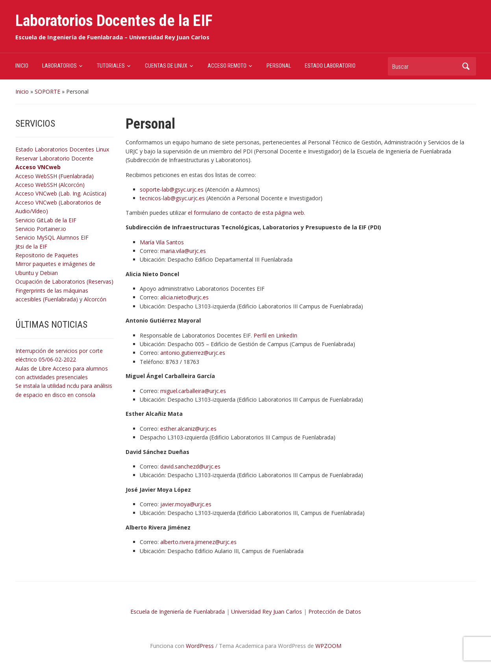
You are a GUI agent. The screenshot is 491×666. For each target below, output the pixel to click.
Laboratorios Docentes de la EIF (114, 20)
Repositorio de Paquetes (46, 255)
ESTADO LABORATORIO (330, 66)
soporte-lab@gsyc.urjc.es (172, 189)
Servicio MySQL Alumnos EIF (52, 237)
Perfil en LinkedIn (275, 335)
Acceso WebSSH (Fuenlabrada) (54, 176)
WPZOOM (328, 645)
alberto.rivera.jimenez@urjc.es (198, 542)
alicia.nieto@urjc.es (184, 297)
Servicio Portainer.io (40, 228)
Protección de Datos (334, 611)
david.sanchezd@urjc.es (190, 466)
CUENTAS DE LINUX (166, 66)
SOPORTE (47, 91)
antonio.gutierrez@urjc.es (192, 352)
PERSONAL (279, 66)
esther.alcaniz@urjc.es (188, 428)
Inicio (22, 91)
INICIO (21, 66)
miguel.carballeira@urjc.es (193, 391)
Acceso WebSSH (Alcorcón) (50, 184)
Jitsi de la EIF (31, 246)
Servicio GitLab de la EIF (45, 220)
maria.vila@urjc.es (183, 251)
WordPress (200, 645)
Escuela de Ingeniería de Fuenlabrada (177, 611)
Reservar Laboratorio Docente (54, 158)
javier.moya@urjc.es (185, 504)
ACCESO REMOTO (227, 66)
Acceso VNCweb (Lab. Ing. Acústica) (60, 193)
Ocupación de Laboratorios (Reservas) (64, 281)
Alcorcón (95, 299)
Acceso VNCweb (38, 167)
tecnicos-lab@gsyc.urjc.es (172, 198)
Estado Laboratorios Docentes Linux (62, 149)
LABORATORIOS (59, 66)
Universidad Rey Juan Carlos (266, 611)
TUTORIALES (111, 66)
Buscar (466, 66)
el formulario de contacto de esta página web (246, 212)
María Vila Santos (162, 242)
